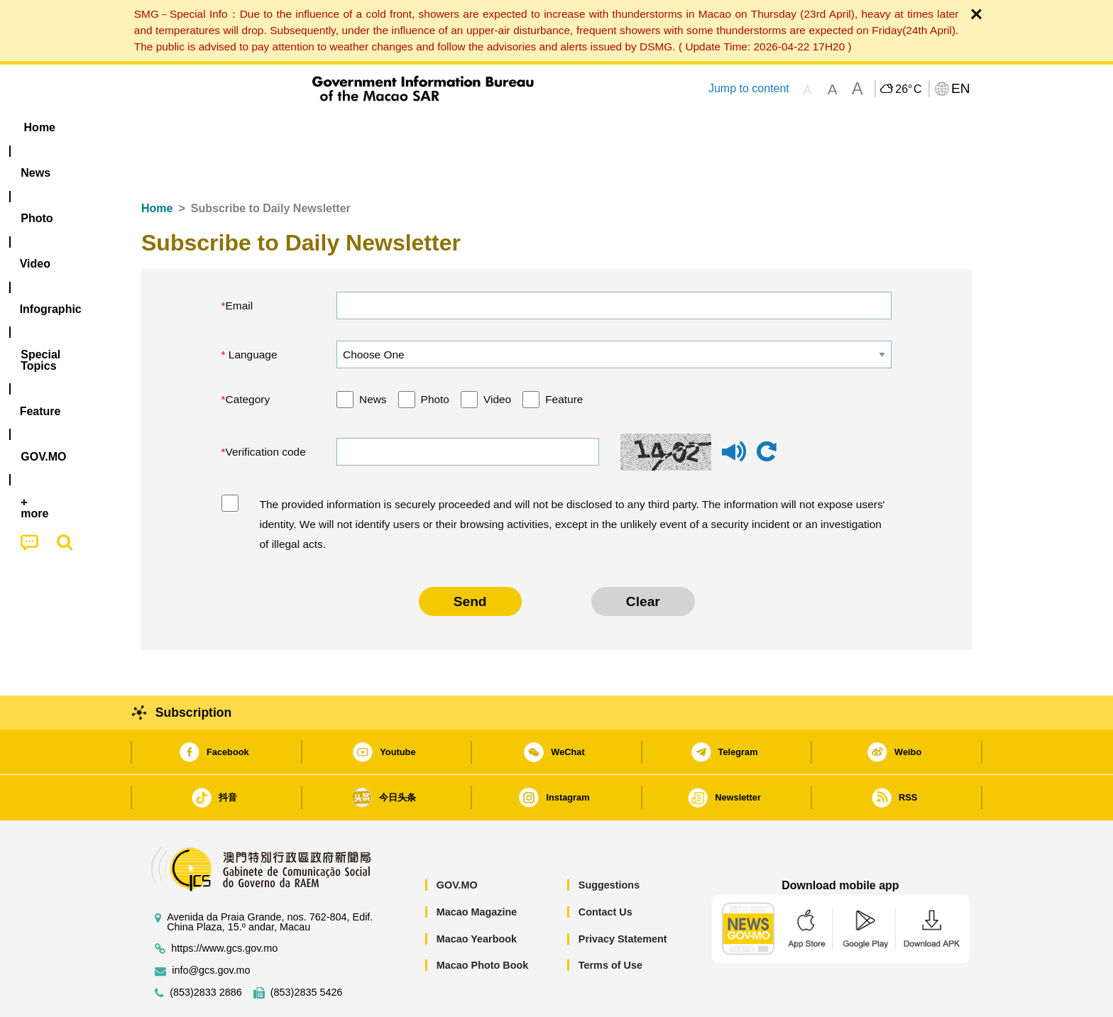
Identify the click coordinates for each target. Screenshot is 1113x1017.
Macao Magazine (477, 868)
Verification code (266, 408)
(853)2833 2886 (206, 949)
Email (239, 262)
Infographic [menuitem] (426, 127)
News (373, 356)
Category (248, 356)
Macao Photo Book (483, 922)
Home (156, 165)
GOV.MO (457, 841)
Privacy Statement (623, 895)
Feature (564, 356)
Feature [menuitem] (611, 127)
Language (252, 311)
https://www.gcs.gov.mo (224, 905)
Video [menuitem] (352, 127)
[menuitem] (230, 127)
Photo (435, 356)
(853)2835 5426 (306, 949)
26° (908, 89)
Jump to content (748, 88)
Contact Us (605, 868)
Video (497, 356)
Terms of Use (610, 922)
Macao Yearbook (477, 895)
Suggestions (609, 841)
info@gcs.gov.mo (211, 927)
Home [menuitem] (170, 127)
